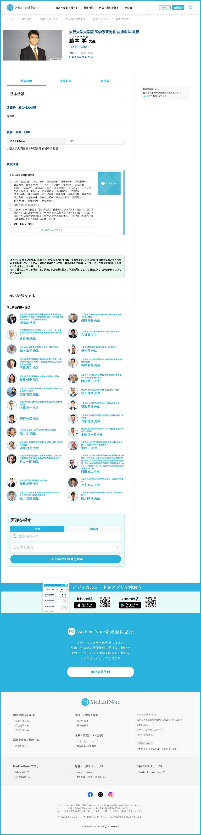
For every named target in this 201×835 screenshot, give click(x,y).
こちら (146, 95)
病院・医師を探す (109, 7)
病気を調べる (22, 721)
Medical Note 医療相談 (91, 776)
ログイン (165, 7)
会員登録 (178, 7)
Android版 (22, 776)
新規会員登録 (100, 672)
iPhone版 (22, 772)
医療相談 (89, 7)
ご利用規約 (142, 724)
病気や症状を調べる (67, 7)
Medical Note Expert (152, 772)
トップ (10, 18)
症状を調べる (22, 725)
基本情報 (26, 81)
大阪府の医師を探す (75, 18)
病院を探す (83, 721)
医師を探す (26, 18)
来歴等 (105, 81)
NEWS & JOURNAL (86, 745)
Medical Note (84, 772)
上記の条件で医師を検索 (66, 559)
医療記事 (66, 81)
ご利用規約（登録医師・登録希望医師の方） (159, 748)
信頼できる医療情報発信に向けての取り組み (159, 719)
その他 (128, 7)
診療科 (94, 529)
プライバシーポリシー (150, 729)
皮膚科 (84, 47)
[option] (32, 45)
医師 (37, 529)
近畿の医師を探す (49, 18)
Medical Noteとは (146, 714)
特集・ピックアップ (87, 741)
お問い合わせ (145, 734)
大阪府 (74, 47)
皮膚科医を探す (101, 18)
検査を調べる (22, 729)
